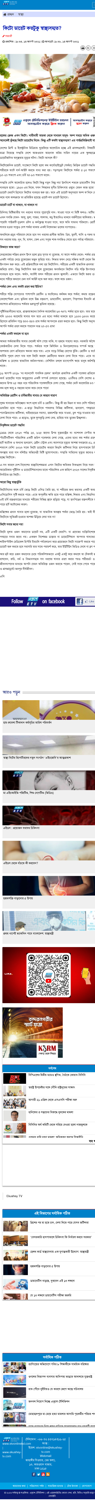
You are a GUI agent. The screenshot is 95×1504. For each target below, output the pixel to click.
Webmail (45, 1456)
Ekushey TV (14, 1196)
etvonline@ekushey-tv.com (49, 1450)
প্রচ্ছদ (8, 14)
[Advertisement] (46, 656)
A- (88, 47)
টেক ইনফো (73, 1486)
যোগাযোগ (87, 1486)
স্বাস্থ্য (21, 14)
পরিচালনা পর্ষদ (36, 1486)
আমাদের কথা (19, 1486)
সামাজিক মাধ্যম (55, 1486)
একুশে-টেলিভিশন (37, 1492)
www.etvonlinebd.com (16, 1444)
